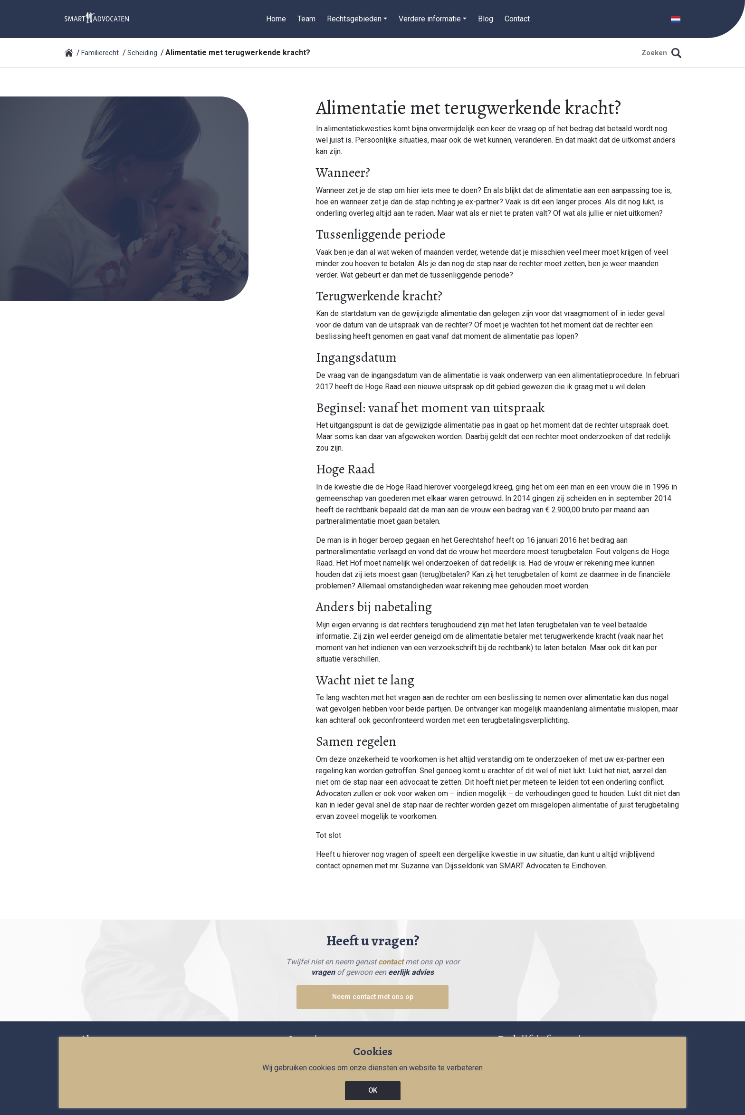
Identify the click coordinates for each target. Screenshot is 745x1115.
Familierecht (100, 53)
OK (372, 1090)
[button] (675, 18)
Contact (517, 18)
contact (390, 961)
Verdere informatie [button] (430, 18)
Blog (485, 18)
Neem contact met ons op (372, 997)
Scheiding (142, 53)
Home (276, 18)
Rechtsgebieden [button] (354, 18)
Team (306, 18)
